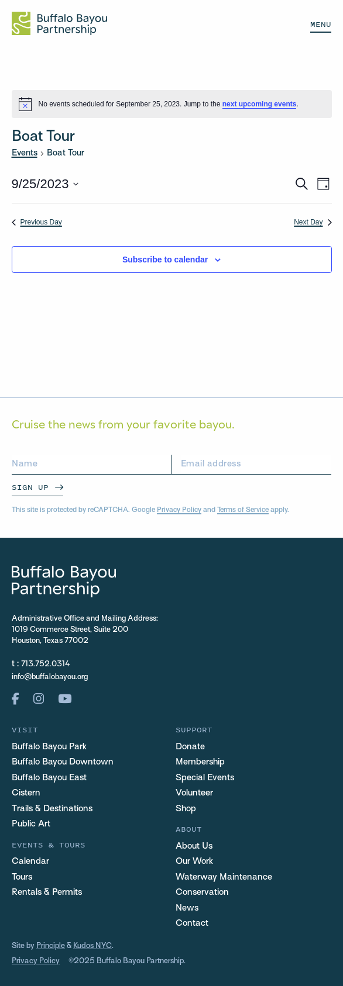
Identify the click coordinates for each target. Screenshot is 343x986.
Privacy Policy (179, 510)
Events (24, 153)
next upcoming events (259, 104)
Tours (22, 877)
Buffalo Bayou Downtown (63, 762)
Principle (50, 946)
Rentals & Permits (47, 892)
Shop (186, 809)
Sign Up (30, 487)
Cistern (26, 793)
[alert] (172, 104)
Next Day (312, 222)
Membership (200, 762)
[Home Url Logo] (59, 23)
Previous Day (37, 222)
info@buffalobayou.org (50, 677)
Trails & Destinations (52, 809)
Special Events (205, 778)
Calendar (30, 861)
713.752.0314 (45, 664)
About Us (194, 846)
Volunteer (194, 793)
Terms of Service (243, 510)
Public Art (31, 824)
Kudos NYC (92, 946)
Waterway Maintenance (224, 877)
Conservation (202, 892)
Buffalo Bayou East (49, 778)
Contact (192, 923)
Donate (190, 747)
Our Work (194, 861)
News (187, 908)
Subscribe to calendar (165, 259)
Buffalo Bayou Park (49, 747)
